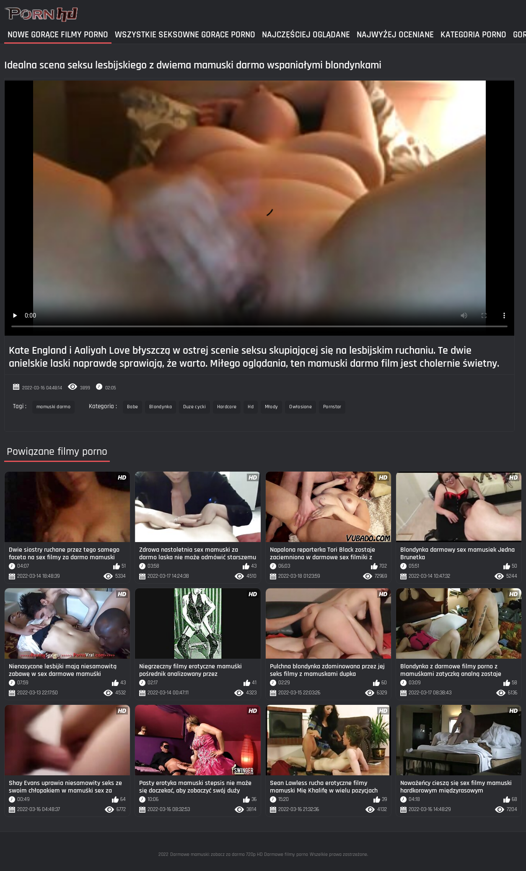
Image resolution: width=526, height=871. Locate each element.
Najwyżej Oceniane (395, 34)
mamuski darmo (53, 407)
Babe (132, 407)
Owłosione (300, 407)
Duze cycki (194, 407)
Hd (251, 407)
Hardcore (226, 407)
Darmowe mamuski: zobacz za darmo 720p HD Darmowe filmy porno (239, 854)
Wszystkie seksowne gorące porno (185, 34)
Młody (271, 407)
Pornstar (332, 407)
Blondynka (160, 407)
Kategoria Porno (473, 34)
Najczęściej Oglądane (306, 34)
